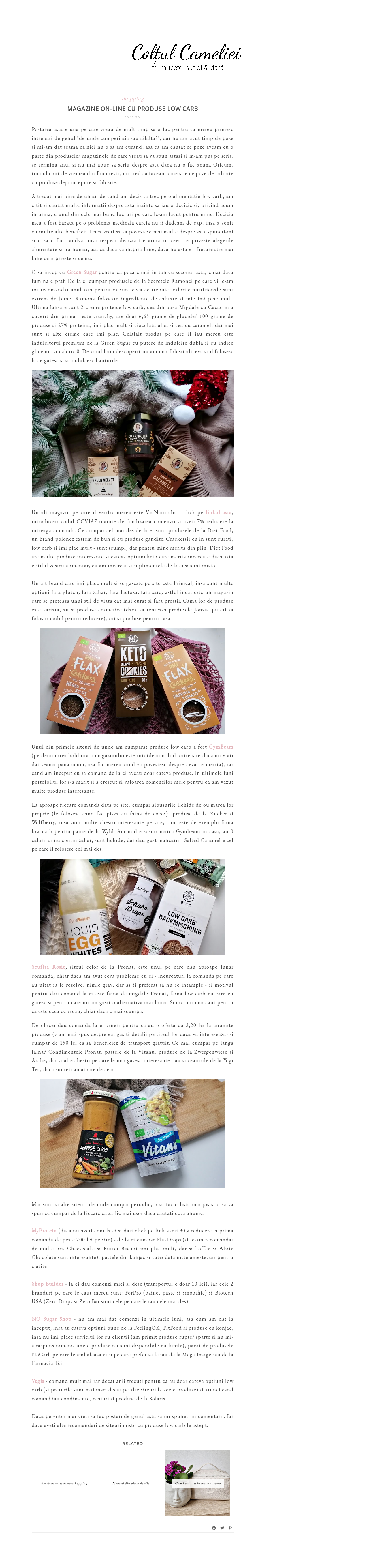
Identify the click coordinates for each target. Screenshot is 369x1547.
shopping (132, 98)
